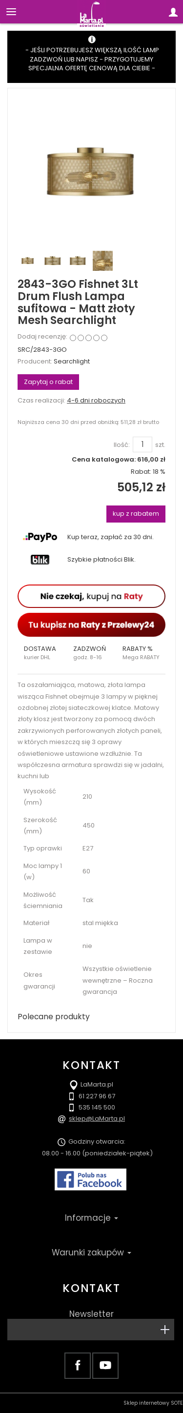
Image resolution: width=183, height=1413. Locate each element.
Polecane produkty (54, 1016)
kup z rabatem (136, 513)
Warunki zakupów (91, 1252)
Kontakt (91, 1288)
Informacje (91, 1218)
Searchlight (72, 361)
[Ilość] (142, 444)
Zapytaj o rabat (48, 381)
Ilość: (122, 445)
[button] (42, 653)
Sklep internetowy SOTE (153, 1403)
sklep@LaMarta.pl (97, 1118)
